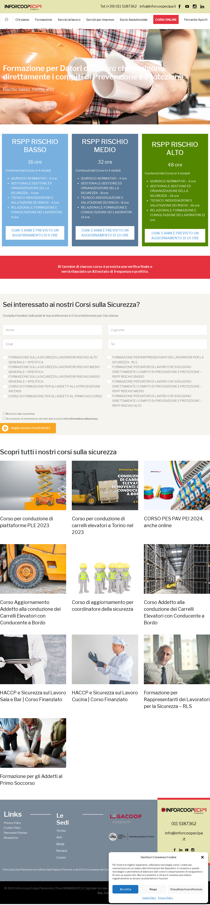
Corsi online (166, 20)
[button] (202, 857)
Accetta (125, 889)
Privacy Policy (165, 898)
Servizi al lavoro (69, 20)
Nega (153, 889)
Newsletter (11, 837)
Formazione (43, 20)
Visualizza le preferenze (186, 889)
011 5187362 (183, 823)
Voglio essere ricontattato (30, 428)
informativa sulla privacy (83, 418)
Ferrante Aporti (195, 20)
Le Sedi (62, 819)
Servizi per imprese (100, 20)
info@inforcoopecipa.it (158, 6)
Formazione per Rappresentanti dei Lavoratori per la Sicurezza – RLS (177, 699)
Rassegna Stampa (15, 832)
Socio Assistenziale (134, 20)
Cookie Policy (149, 898)
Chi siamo (22, 20)
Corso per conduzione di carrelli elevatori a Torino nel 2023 (102, 525)
